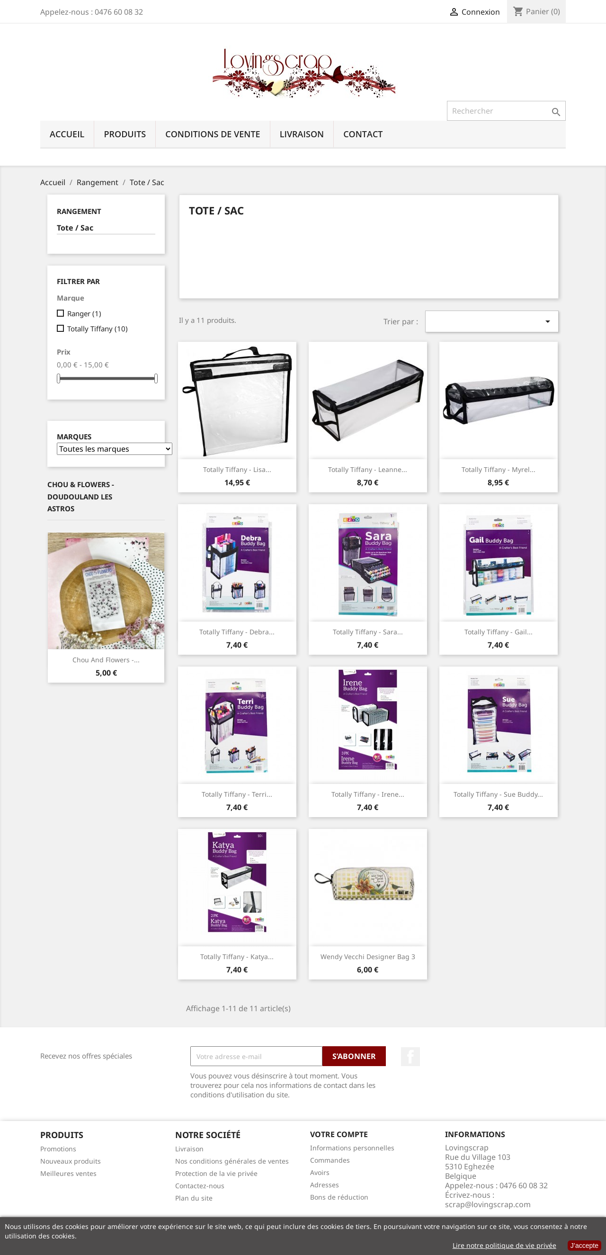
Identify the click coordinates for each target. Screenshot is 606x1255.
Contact (363, 134)
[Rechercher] (506, 111)
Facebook (410, 1056)
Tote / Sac (75, 228)
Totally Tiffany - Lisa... (237, 469)
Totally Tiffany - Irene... (367, 794)
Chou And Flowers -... (106, 659)
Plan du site (194, 1197)
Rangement (79, 211)
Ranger (84, 313)
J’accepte (584, 1245)
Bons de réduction (339, 1197)
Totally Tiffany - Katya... (237, 956)
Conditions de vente (212, 134)
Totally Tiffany (97, 328)
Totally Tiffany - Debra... (237, 631)
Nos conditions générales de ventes (232, 1161)
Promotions (58, 1148)
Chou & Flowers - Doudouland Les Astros (80, 496)
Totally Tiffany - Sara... (368, 631)
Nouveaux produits (70, 1161)
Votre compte (339, 1134)
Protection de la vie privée (216, 1173)
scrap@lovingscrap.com (488, 1204)
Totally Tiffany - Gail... (498, 631)
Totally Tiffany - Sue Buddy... (498, 794)
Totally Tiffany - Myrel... (498, 469)
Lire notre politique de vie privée (504, 1245)
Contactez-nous (199, 1185)
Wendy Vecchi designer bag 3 (368, 956)
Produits (125, 134)
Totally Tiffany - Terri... (237, 794)
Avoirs (320, 1172)
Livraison (302, 134)
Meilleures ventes (68, 1173)
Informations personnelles (352, 1147)
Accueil (67, 134)
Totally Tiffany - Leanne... (367, 469)
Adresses (324, 1184)
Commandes (330, 1160)
